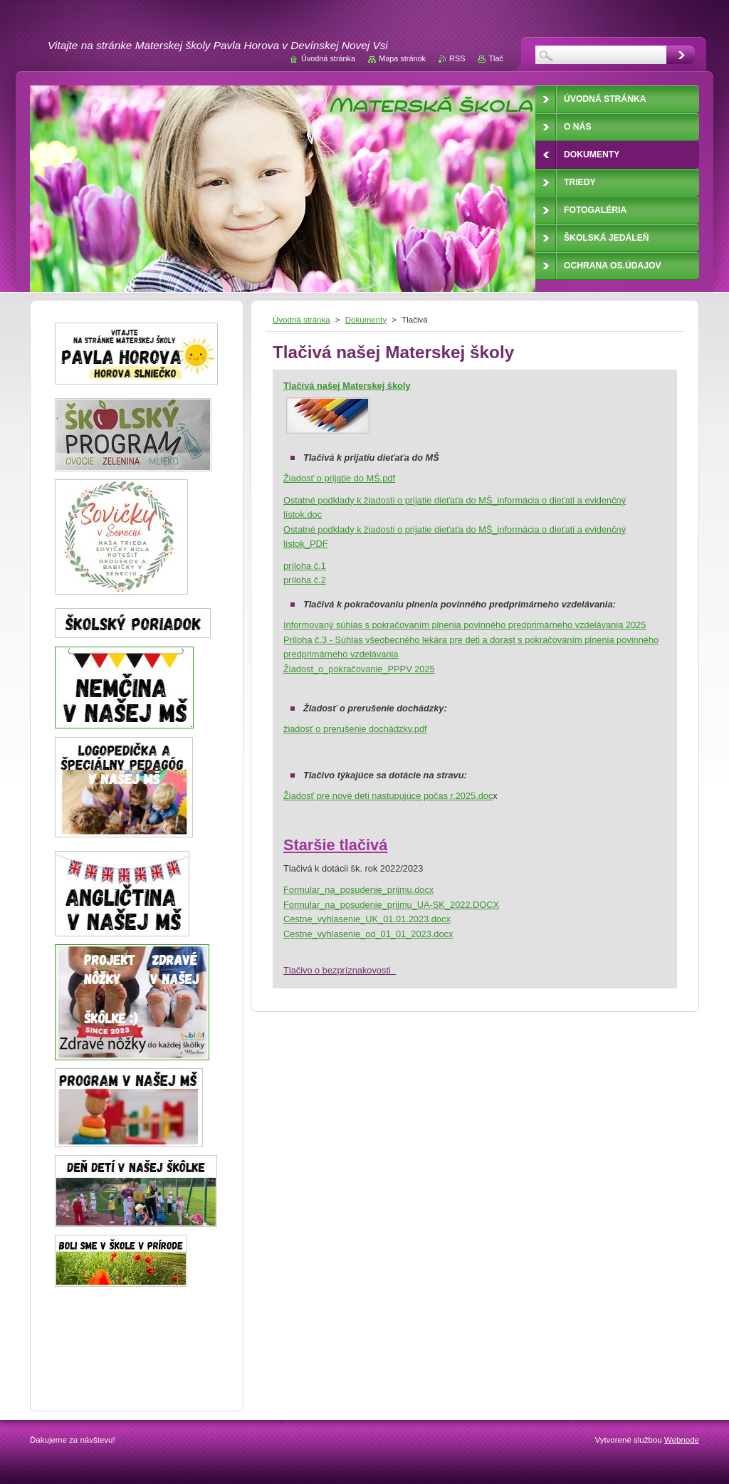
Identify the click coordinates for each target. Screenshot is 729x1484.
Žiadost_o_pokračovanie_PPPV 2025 (359, 669)
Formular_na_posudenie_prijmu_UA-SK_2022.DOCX (391, 904)
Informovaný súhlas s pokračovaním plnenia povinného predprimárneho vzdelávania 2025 (464, 625)
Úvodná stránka (301, 319)
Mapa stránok (402, 58)
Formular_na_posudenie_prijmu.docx (358, 889)
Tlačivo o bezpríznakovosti (339, 970)
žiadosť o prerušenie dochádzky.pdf (355, 728)
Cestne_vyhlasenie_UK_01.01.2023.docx (367, 919)
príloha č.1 (304, 565)
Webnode (681, 1440)
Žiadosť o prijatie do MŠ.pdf (339, 478)
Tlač (495, 58)
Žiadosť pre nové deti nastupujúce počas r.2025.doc (388, 795)
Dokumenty (366, 319)
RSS (457, 58)
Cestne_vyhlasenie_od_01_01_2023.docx (368, 934)
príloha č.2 (304, 580)
